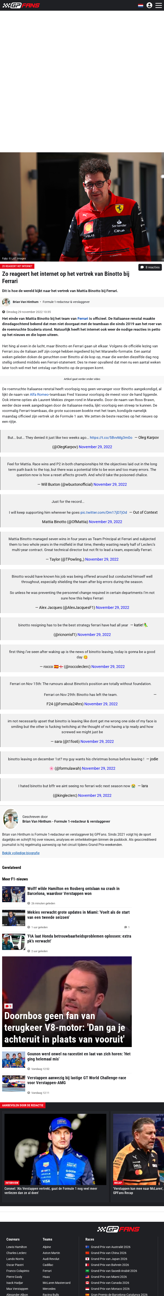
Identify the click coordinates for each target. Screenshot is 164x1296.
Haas (46, 1277)
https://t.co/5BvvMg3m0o (111, 437)
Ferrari (83, 318)
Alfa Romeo (39, 394)
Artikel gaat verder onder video (82, 379)
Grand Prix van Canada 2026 (107, 1282)
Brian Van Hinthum (26, 302)
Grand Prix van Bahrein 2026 (107, 1265)
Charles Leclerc (16, 1253)
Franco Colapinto (17, 1271)
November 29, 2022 (95, 447)
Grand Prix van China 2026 (105, 1253)
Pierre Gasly (14, 1277)
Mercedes (49, 1288)
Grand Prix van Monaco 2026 (107, 1288)
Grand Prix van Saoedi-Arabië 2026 (111, 1271)
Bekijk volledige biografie (21, 853)
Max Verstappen (17, 1288)
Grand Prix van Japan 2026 (106, 1259)
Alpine (47, 1247)
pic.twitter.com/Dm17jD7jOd (104, 512)
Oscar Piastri (14, 1265)
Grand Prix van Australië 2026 (107, 1247)
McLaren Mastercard (56, 1282)
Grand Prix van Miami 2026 (106, 1277)
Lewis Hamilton (16, 1247)
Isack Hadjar (14, 1282)
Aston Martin (51, 1253)
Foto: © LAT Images (14, 258)
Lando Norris (15, 1259)
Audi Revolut (51, 1259)
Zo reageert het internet (17, 266)
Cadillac (48, 1265)
